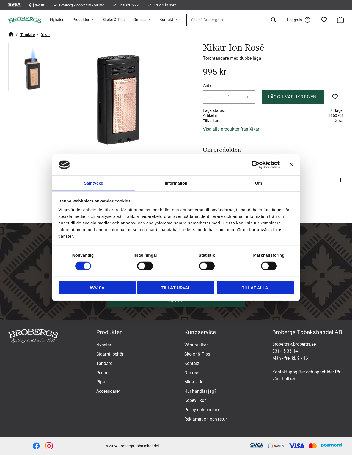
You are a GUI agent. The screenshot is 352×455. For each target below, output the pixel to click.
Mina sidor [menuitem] (194, 381)
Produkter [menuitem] (80, 19)
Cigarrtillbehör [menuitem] (109, 354)
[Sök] (274, 20)
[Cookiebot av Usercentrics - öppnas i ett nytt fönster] (256, 165)
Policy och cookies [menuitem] (202, 409)
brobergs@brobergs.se (294, 344)
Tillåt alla (255, 287)
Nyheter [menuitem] (57, 19)
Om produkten (222, 149)
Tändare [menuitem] (104, 363)
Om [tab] (258, 183)
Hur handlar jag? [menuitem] (200, 391)
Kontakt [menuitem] (166, 19)
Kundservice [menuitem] (200, 332)
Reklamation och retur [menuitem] (205, 419)
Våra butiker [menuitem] (196, 345)
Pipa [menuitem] (100, 381)
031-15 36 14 (285, 351)
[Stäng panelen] (292, 165)
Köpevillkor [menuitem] (195, 400)
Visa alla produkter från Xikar (231, 129)
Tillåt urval (176, 287)
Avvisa (97, 287)
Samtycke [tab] (93, 183)
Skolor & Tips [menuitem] (114, 19)
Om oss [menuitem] (139, 19)
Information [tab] (176, 183)
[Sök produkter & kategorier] (233, 20)
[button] (324, 19)
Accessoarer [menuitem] (108, 391)
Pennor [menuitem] (103, 372)
